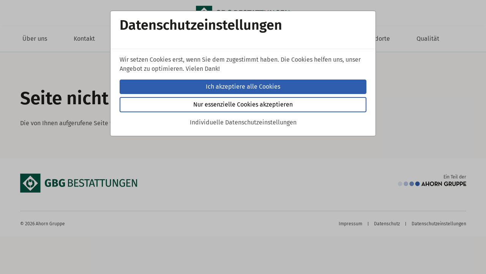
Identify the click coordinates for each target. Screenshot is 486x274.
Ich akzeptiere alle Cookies (243, 86)
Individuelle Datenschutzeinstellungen (243, 122)
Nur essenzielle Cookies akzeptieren (243, 104)
